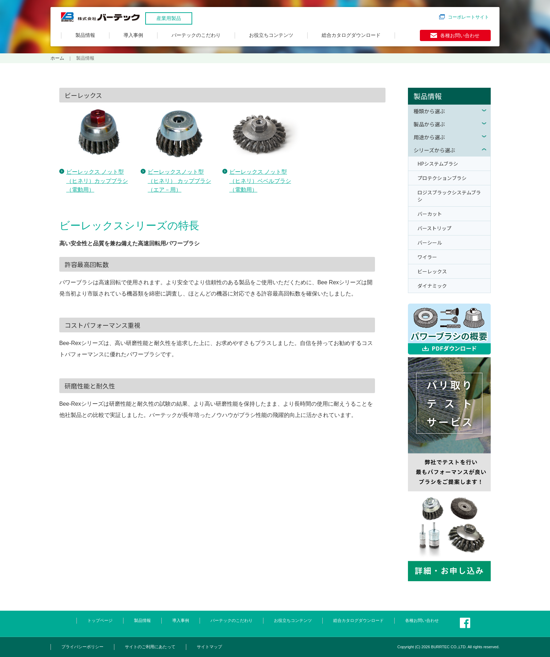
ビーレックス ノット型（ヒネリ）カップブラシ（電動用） (97, 181)
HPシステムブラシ (437, 163)
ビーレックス (432, 271)
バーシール (429, 242)
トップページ (100, 620)
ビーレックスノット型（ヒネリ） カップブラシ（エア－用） (179, 181)
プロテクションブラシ (442, 177)
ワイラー (427, 256)
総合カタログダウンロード (351, 35)
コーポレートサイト (468, 17)
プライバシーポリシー (82, 646)
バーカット (429, 213)
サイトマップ (209, 646)
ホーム (57, 58)
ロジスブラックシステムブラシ (449, 196)
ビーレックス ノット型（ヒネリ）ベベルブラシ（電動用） (260, 181)
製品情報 (85, 35)
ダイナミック (432, 285)
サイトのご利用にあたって (150, 646)
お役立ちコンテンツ (271, 35)
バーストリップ (434, 228)
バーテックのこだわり (196, 35)
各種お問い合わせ (459, 35)
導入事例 (133, 35)
